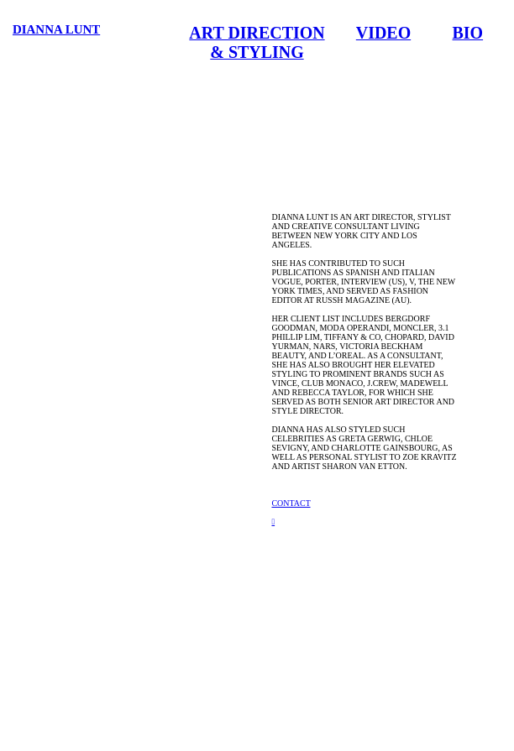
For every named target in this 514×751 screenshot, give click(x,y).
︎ (273, 521)
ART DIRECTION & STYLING (256, 42)
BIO (468, 32)
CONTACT (290, 503)
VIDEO (383, 32)
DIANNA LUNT (56, 29)
